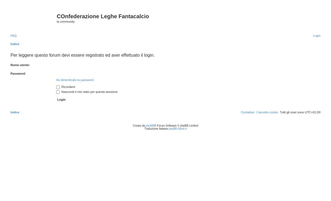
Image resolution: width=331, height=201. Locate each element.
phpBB (150, 125)
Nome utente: (20, 65)
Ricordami (65, 86)
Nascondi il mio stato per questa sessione (87, 91)
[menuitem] (14, 35)
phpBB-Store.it (178, 128)
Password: (18, 73)
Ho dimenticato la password (75, 80)
